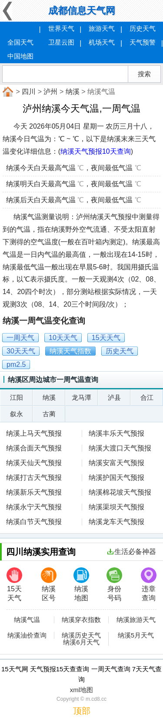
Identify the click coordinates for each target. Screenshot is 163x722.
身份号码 (114, 584)
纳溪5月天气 (136, 635)
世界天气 (61, 28)
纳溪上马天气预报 (34, 433)
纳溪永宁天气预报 (34, 507)
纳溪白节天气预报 (34, 521)
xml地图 (81, 689)
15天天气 (14, 584)
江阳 (16, 397)
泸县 (114, 397)
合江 (146, 397)
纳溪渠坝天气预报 (116, 507)
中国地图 (20, 56)
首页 (7, 92)
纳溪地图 (81, 584)
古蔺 (49, 414)
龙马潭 (81, 397)
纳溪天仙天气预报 (34, 462)
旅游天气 (102, 28)
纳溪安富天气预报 (116, 462)
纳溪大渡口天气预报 (120, 448)
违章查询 (148, 584)
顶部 (81, 711)
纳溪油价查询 (27, 635)
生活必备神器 (131, 551)
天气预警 (143, 42)
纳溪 (73, 91)
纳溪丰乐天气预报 (116, 433)
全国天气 (20, 42)
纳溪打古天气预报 (34, 477)
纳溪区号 (49, 584)
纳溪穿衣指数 (81, 619)
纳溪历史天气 (81, 635)
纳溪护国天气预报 (116, 477)
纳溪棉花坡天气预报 (120, 492)
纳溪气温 (27, 619)
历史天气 (143, 28)
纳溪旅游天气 (136, 619)
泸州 (50, 91)
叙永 (16, 414)
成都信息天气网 (81, 10)
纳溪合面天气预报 (34, 448)
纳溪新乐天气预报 (34, 492)
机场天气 (102, 42)
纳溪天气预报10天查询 (95, 151)
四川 (29, 91)
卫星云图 (61, 42)
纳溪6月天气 (81, 642)
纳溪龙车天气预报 (116, 521)
